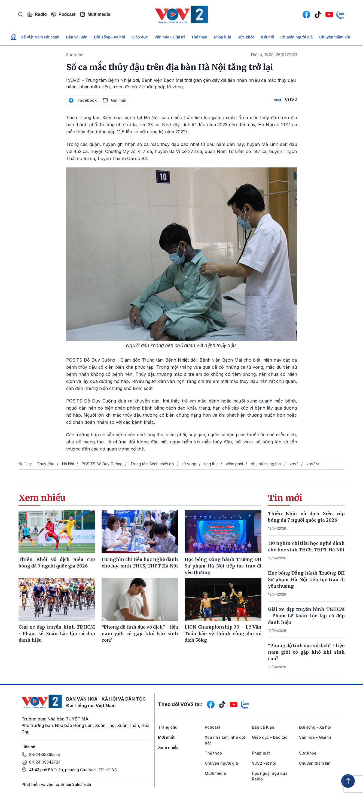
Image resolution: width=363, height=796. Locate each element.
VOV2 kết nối (264, 763)
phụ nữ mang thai (266, 463)
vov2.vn (313, 463)
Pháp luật (222, 37)
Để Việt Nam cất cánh (40, 37)
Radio (37, 14)
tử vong (189, 463)
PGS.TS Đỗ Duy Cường (102, 463)
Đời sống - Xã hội (109, 37)
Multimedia (95, 14)
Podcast (63, 14)
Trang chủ (168, 727)
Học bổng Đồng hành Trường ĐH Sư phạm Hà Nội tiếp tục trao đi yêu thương (306, 579)
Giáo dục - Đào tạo (270, 737)
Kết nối (267, 37)
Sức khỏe (245, 37)
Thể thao (199, 37)
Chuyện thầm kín (334, 37)
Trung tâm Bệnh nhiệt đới (152, 463)
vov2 (293, 463)
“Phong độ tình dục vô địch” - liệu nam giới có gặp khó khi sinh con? (306, 652)
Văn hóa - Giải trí (169, 37)
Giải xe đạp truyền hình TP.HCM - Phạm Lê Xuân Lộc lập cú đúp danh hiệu (306, 615)
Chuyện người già (296, 37)
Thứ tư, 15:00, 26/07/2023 (273, 54)
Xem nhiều (168, 747)
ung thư (211, 463)
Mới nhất (166, 737)
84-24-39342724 (44, 762)
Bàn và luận (76, 37)
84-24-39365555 (44, 754)
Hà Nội (68, 463)
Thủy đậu (45, 463)
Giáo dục (140, 37)
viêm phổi (234, 463)
